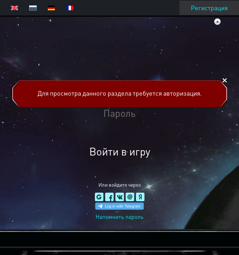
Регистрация (209, 8)
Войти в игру (119, 151)
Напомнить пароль (119, 216)
